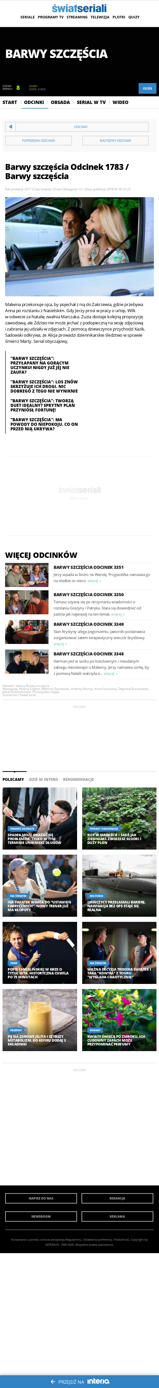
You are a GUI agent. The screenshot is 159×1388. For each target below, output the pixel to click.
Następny (115, 140)
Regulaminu (73, 1239)
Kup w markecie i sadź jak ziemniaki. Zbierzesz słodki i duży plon (114, 838)
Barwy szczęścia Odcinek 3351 (89, 567)
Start (10, 102)
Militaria (96, 896)
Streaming (77, 17)
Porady (95, 1030)
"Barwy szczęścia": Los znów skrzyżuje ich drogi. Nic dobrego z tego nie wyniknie (44, 386)
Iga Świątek (18, 896)
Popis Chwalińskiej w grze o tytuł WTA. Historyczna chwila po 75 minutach (38, 973)
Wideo (120, 102)
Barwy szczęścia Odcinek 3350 (89, 594)
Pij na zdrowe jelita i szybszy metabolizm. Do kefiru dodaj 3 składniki (37, 1040)
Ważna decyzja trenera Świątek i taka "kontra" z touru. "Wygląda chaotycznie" (119, 973)
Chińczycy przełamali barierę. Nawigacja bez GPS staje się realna (116, 906)
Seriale (27, 17)
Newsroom (41, 1216)
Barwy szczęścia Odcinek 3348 (89, 654)
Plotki (119, 17)
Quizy (134, 17)
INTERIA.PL (52, 1244)
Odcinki (34, 102)
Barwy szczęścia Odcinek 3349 (89, 624)
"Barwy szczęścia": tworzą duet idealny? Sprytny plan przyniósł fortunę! (42, 405)
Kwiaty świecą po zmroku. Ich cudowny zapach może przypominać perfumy (116, 1040)
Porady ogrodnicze (104, 828)
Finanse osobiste (22, 828)
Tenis (13, 963)
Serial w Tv (91, 102)
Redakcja (117, 1198)
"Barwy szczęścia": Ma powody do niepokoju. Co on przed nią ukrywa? (44, 424)
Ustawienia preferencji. (98, 1239)
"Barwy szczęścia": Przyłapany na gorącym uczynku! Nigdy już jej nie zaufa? (39, 365)
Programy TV (51, 17)
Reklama (117, 1216)
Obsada (60, 102)
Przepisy (16, 1030)
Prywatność (121, 1239)
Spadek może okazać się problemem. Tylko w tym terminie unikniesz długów (35, 838)
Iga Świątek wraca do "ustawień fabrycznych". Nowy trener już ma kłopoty (39, 906)
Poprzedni (38, 140)
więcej (93, 580)
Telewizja (100, 17)
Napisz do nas (41, 1198)
